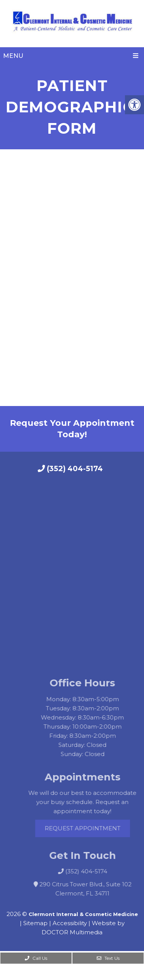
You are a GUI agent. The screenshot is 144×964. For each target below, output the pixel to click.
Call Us (36, 958)
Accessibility (70, 923)
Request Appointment (90, 828)
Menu (13, 55)
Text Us (108, 958)
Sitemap (35, 923)
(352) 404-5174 (70, 468)
